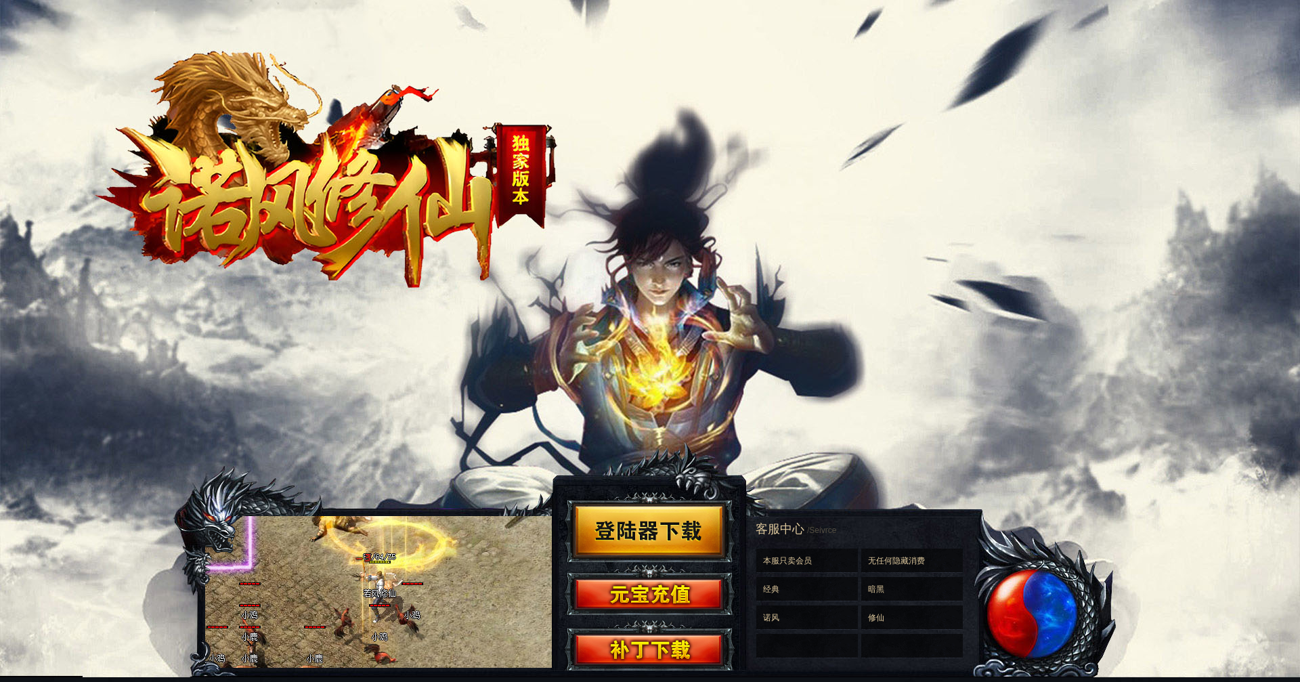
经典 (771, 589)
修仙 (876, 617)
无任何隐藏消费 (896, 561)
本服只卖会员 (787, 561)
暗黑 (876, 589)
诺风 (771, 617)
